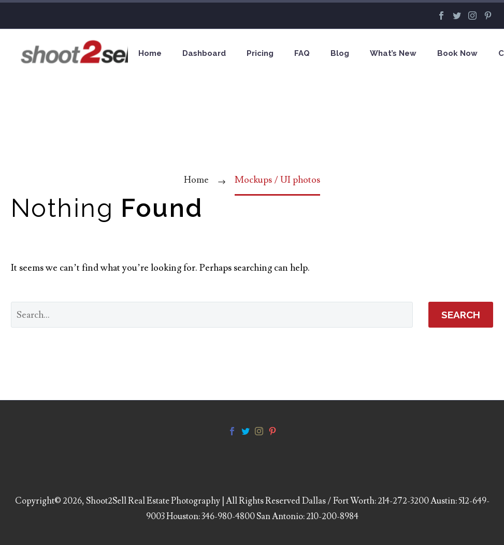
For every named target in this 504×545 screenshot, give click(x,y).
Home (150, 53)
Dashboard (204, 53)
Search (460, 314)
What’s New (393, 53)
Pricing (260, 53)
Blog (339, 53)
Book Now (457, 53)
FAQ (302, 53)
